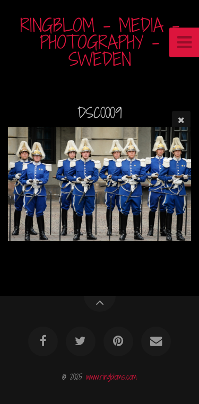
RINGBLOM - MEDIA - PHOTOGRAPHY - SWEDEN (99, 42)
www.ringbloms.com (111, 376)
